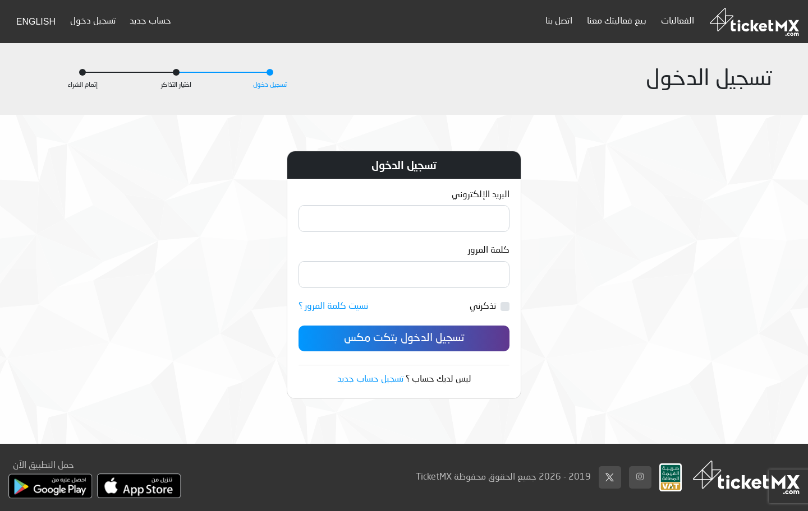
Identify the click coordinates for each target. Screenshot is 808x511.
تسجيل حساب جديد (370, 379)
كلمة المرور (488, 250)
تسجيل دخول (93, 21)
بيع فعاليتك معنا (616, 21)
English (36, 21)
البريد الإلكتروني (480, 195)
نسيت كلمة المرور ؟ (333, 306)
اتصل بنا (558, 21)
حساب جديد (150, 21)
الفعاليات (677, 21)
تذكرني (483, 306)
